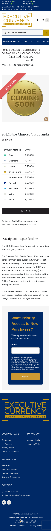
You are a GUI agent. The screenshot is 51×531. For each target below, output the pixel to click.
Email (14, 345)
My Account (7, 444)
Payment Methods (10, 473)
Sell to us (35, 41)
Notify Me (25, 211)
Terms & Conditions (10, 451)
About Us (6, 465)
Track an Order (33, 444)
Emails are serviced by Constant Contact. (25, 368)
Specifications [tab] (29, 239)
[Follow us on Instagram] (9, 502)
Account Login (33, 440)
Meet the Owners (9, 469)
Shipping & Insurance (11, 477)
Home (25, 41)
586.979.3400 (9, 7)
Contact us (27, 65)
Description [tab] (9, 239)
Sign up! (25, 376)
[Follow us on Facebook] (4, 502)
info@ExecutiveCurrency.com (18, 9)
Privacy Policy (8, 447)
